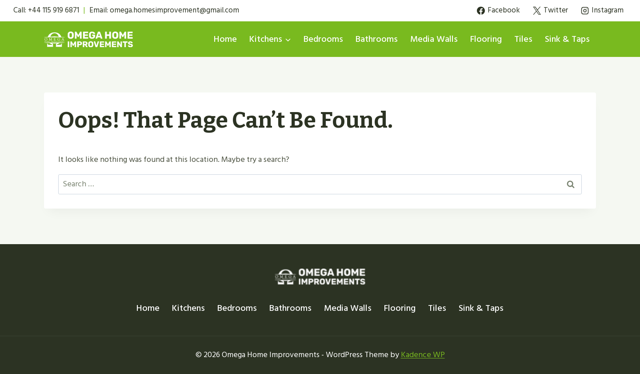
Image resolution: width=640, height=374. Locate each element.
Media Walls (434, 39)
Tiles (523, 39)
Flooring (486, 39)
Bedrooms (323, 39)
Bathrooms (377, 39)
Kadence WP (423, 354)
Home (225, 39)
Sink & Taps (567, 39)
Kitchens (188, 308)
